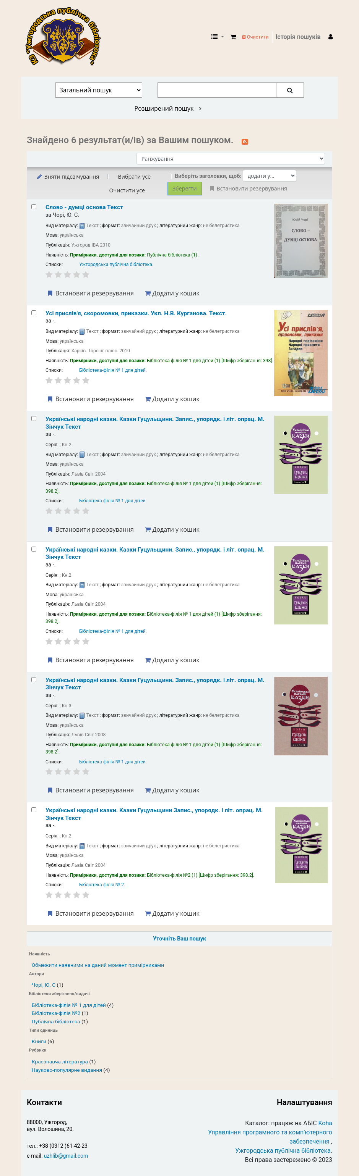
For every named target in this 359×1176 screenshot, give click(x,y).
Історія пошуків (298, 36)
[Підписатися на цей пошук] (245, 141)
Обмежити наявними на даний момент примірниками (98, 965)
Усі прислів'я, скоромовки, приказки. (136, 313)
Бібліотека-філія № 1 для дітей (69, 1005)
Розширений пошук (168, 108)
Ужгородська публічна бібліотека (115, 264)
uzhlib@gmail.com (66, 1156)
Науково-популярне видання (67, 1070)
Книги (39, 1041)
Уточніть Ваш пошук (179, 939)
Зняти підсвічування (67, 176)
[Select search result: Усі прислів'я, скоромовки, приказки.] (33, 312)
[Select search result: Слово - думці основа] (33, 206)
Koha (325, 1123)
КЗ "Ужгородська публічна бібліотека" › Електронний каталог (66, 37)
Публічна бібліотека (56, 1021)
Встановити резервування (90, 293)
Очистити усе (127, 190)
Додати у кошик (172, 293)
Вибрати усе (134, 176)
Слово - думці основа (84, 207)
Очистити (255, 37)
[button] (233, 37)
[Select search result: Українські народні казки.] (33, 418)
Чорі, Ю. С (43, 985)
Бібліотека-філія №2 (56, 1013)
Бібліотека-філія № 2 (101, 884)
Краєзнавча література (60, 1061)
